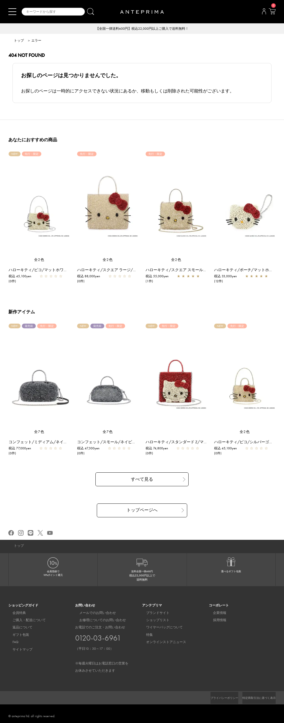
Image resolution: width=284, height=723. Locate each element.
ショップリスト (153, 620)
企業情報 (215, 613)
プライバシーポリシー (215, 698)
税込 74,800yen (159, 449)
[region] (107, 205)
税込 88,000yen (91, 276)
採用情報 (215, 620)
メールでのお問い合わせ (93, 613)
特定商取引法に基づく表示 (256, 698)
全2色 (39, 260)
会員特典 (15, 613)
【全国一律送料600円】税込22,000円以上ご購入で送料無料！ (142, 29)
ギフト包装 (16, 635)
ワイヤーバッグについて (160, 627)
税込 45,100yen (22, 276)
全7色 (39, 432)
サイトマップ (18, 649)
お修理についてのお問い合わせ (98, 620)
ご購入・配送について (25, 620)
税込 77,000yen (22, 449)
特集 (145, 635)
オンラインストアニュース (162, 642)
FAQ (11, 642)
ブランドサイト (153, 613)
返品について (18, 627)
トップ (19, 41)
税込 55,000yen (159, 276)
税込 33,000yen (228, 276)
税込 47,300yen (91, 449)
